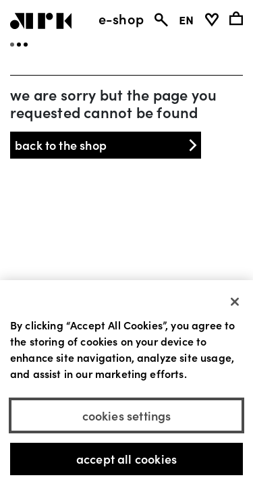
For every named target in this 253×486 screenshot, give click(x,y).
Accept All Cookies (126, 460)
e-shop (121, 18)
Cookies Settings (126, 416)
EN (186, 18)
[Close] (235, 302)
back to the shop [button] (107, 144)
